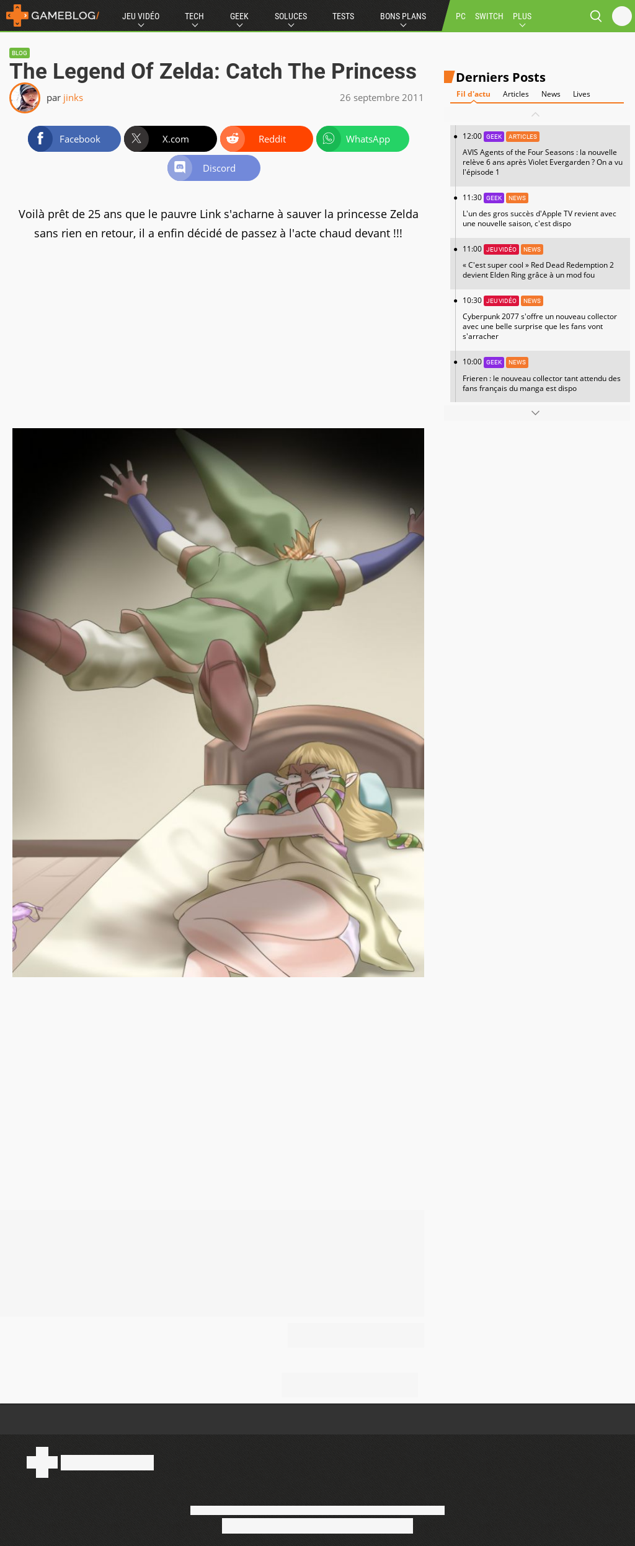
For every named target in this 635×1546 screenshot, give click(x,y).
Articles (516, 94)
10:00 (543, 374)
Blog (19, 53)
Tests (343, 16)
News (551, 94)
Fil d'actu (473, 94)
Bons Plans (403, 16)
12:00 (543, 154)
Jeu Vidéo (140, 16)
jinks (73, 97)
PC (461, 16)
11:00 (543, 262)
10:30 (543, 318)
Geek (239, 16)
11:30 (543, 210)
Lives (581, 94)
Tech (194, 16)
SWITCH (489, 16)
